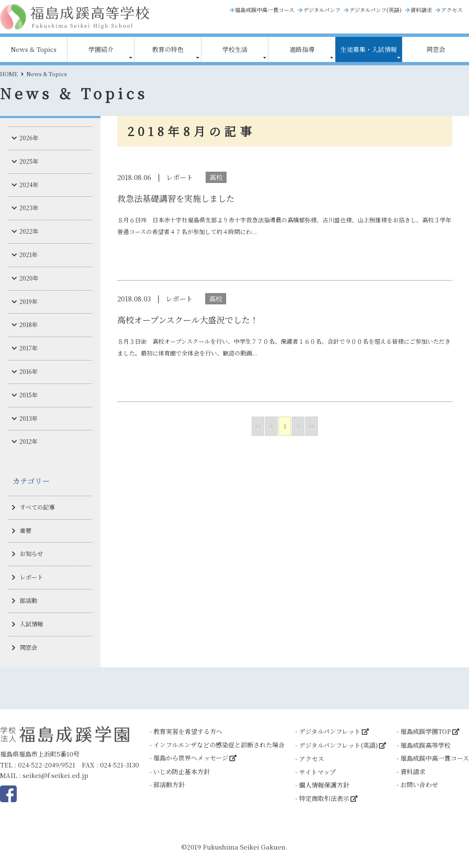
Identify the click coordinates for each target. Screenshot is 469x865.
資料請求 (421, 10)
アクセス (452, 10)
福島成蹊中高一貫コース (264, 10)
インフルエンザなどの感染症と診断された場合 (219, 744)
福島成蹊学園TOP (425, 731)
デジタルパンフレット (330, 731)
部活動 (28, 600)
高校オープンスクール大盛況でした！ (187, 320)
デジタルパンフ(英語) (375, 10)
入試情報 (31, 624)
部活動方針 (169, 784)
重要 (25, 530)
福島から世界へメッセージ (190, 757)
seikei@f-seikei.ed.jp (55, 775)
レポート (31, 577)
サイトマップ (317, 771)
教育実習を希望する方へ (187, 731)
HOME (9, 74)
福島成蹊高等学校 (425, 745)
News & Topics (34, 49)
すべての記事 (37, 507)
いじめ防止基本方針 (181, 771)
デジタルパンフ (321, 10)
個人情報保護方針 (324, 784)
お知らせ (31, 553)
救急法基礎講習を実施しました (175, 198)
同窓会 (435, 49)
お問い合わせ (419, 784)
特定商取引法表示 (324, 798)
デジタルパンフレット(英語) (338, 745)
